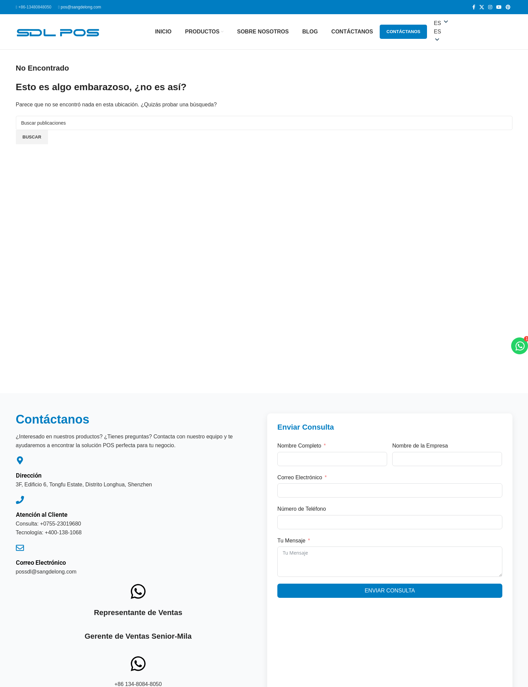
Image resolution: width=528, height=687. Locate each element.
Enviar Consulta (389, 590)
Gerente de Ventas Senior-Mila (138, 636)
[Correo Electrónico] (20, 548)
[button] (473, 31)
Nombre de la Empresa (420, 446)
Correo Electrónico (41, 562)
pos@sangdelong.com (81, 7)
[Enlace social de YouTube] (499, 7)
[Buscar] (264, 123)
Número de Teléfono (301, 509)
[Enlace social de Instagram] (490, 7)
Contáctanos (403, 31)
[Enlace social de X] (481, 7)
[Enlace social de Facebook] (473, 7)
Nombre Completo (299, 446)
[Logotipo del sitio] (58, 31)
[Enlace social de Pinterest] (508, 7)
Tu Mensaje (291, 540)
